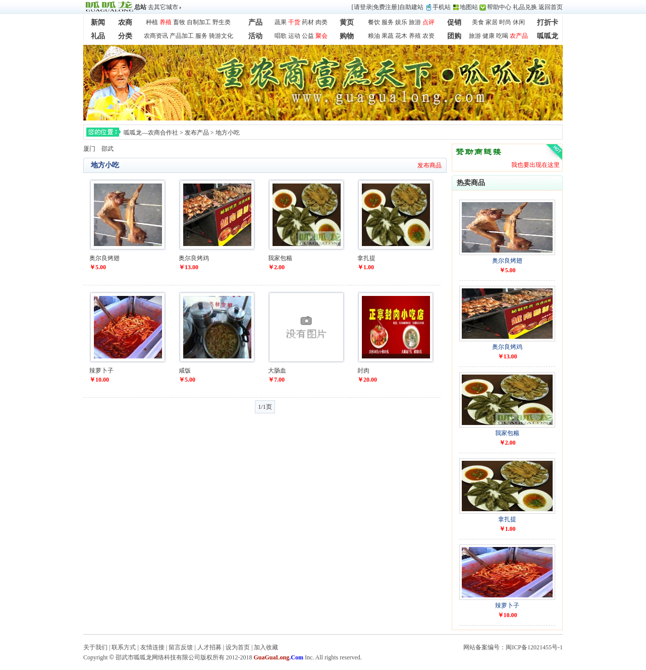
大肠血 (277, 370)
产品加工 (182, 35)
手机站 (442, 7)
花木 (401, 35)
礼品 (98, 36)
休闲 (519, 22)
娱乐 (401, 22)
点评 (428, 22)
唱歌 (281, 35)
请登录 (363, 7)
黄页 (347, 22)
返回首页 (551, 7)
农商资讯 (156, 35)
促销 (454, 22)
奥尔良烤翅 (104, 258)
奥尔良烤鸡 (194, 258)
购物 (347, 36)
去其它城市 (163, 7)
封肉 (363, 370)
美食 (478, 22)
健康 (488, 35)
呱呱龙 (547, 36)
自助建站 (411, 7)
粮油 (374, 35)
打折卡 (547, 22)
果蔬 (388, 35)
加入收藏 (266, 647)
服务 (388, 22)
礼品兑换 (525, 7)
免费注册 (385, 7)
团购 (454, 36)
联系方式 (124, 647)
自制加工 (199, 22)
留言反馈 (181, 647)
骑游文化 (221, 35)
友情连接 (152, 647)
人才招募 (209, 647)
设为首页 (238, 647)
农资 (428, 35)
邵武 (107, 148)
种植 (152, 22)
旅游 (415, 22)
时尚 (505, 22)
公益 (308, 35)
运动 (294, 35)
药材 (308, 22)
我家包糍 (280, 258)
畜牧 (179, 22)
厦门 (89, 148)
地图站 (469, 7)
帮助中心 (499, 7)
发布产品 (197, 132)
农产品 (519, 35)
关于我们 (95, 647)
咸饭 (185, 370)
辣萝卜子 (101, 370)
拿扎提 (366, 258)
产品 (255, 22)
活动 (255, 36)
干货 (294, 22)
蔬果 (281, 22)
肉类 (321, 22)
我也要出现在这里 (535, 164)
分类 (125, 36)
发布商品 (429, 165)
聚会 (321, 35)
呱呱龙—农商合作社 (151, 132)
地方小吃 (228, 132)
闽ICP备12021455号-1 (534, 647)
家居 (492, 22)
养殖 (165, 22)
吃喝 (502, 35)
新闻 (98, 22)
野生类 (221, 22)
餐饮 (374, 22)
